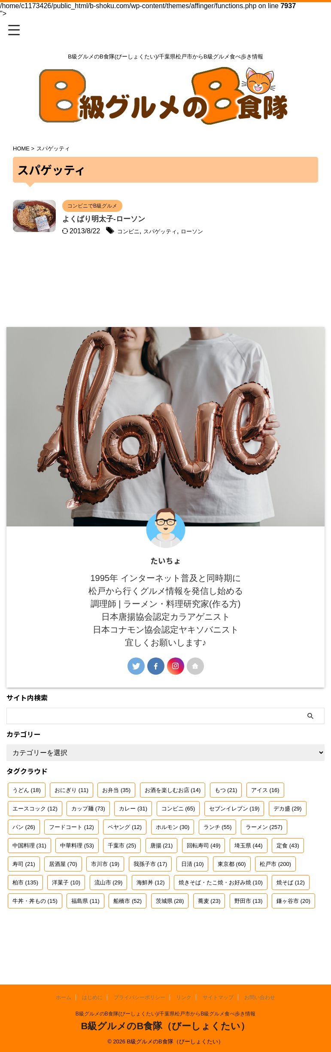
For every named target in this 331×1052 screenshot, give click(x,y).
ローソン (250, 231)
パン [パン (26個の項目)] (23, 851)
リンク (183, 997)
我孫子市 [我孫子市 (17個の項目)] (150, 888)
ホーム (63, 997)
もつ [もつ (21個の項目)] (226, 814)
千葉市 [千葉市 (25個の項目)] (122, 870)
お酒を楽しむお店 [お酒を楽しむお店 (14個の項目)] (173, 814)
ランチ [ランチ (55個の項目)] (217, 851)
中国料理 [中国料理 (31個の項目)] (29, 870)
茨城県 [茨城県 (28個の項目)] (170, 925)
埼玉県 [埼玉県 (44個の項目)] (248, 870)
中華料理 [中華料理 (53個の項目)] (77, 870)
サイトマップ (218, 997)
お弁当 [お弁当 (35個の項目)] (116, 814)
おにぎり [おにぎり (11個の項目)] (71, 814)
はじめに (92, 997)
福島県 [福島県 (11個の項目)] (85, 925)
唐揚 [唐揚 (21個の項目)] (161, 870)
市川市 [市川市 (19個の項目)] (105, 888)
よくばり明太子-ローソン (149, 219)
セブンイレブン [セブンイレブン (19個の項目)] (234, 833)
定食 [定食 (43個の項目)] (287, 870)
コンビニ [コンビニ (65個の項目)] (178, 833)
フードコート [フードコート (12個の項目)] (71, 851)
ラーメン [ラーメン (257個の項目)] (264, 851)
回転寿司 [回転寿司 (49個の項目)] (204, 870)
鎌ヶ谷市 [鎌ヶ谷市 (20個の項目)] (293, 925)
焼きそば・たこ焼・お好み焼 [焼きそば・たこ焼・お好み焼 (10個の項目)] (221, 907)
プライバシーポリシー (139, 997)
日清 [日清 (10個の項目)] (192, 888)
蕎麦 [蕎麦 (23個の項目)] (209, 925)
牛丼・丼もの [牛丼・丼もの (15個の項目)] (35, 925)
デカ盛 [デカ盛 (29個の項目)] (287, 833)
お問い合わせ (259, 997)
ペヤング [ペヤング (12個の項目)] (125, 851)
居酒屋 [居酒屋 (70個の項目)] (63, 888)
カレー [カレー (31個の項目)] (133, 833)
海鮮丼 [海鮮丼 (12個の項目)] (151, 907)
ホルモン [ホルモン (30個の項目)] (173, 851)
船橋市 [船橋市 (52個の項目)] (127, 925)
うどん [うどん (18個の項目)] (26, 814)
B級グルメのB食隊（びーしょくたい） (165, 1026)
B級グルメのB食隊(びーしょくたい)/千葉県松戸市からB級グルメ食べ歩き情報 (165, 1014)
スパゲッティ (212, 231)
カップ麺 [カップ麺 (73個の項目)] (88, 833)
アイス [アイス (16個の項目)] (265, 814)
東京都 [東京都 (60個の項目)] (232, 888)
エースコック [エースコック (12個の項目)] (35, 833)
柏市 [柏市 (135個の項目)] (25, 907)
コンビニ (174, 231)
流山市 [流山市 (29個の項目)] (108, 907)
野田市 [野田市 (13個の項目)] (248, 925)
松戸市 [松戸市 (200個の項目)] (275, 888)
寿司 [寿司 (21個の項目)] (23, 888)
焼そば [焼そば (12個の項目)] (290, 907)
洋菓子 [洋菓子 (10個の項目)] (66, 907)
